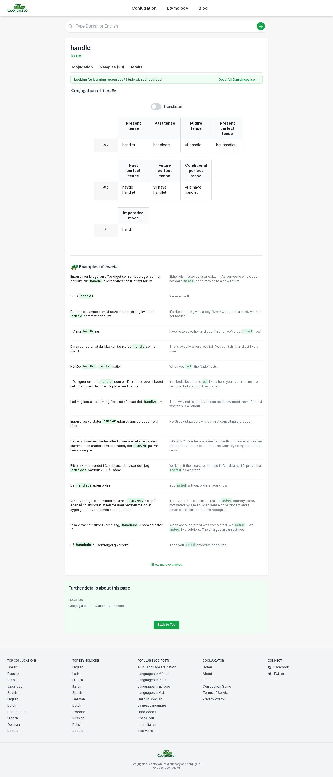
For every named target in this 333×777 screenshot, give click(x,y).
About (207, 674)
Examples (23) (111, 67)
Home (207, 667)
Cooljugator (77, 606)
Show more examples (166, 564)
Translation (172, 106)
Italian (76, 686)
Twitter (276, 674)
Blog (203, 8)
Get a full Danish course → (239, 79)
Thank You (146, 718)
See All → (14, 731)
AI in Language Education (157, 667)
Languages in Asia (152, 693)
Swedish (79, 712)
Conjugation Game (217, 686)
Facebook (278, 667)
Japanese (15, 686)
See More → (147, 731)
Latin (76, 674)
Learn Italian (147, 725)
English (12, 699)
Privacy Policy (213, 699)
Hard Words (147, 712)
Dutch (11, 705)
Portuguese (16, 712)
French (12, 718)
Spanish (13, 693)
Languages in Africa (153, 674)
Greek (12, 667)
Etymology (177, 8)
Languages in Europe (154, 686)
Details (136, 67)
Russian (13, 674)
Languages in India (152, 680)
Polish (77, 725)
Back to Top (166, 624)
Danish (100, 606)
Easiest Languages (152, 705)
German (13, 725)
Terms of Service (216, 693)
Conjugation (144, 8)
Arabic (12, 680)
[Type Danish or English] (166, 26)
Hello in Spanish (150, 699)
